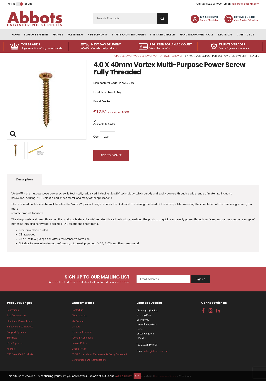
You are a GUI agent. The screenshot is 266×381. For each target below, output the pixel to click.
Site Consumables (163, 34)
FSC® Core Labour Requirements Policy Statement (99, 354)
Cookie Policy (79, 349)
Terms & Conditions (82, 337)
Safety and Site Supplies (129, 34)
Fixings (58, 34)
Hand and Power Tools (196, 34)
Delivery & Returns (82, 332)
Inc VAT (11, 4)
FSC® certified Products (20, 354)
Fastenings (75, 34)
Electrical (225, 34)
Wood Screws (142, 55)
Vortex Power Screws (167, 55)
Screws (126, 55)
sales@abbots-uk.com (245, 4)
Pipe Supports (98, 34)
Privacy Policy (79, 343)
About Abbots (79, 315)
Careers (76, 326)
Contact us (245, 34)
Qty (95, 137)
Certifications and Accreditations (89, 360)
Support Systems (36, 34)
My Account (78, 321)
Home (16, 34)
